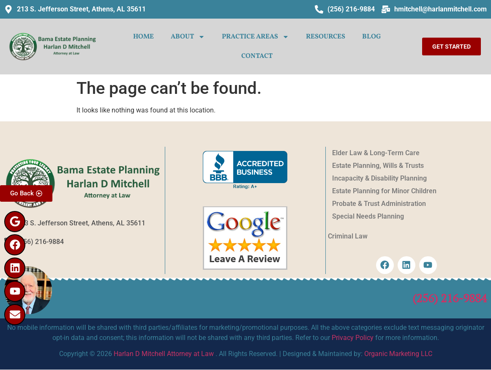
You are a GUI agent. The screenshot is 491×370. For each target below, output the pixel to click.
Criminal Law (348, 236)
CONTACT (257, 56)
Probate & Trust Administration (379, 204)
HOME (143, 36)
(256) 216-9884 (449, 298)
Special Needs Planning (368, 216)
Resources (325, 36)
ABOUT (188, 36)
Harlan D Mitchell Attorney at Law (164, 354)
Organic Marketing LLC (398, 354)
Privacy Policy (353, 338)
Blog (371, 36)
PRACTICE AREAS (255, 36)
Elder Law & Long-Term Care (376, 153)
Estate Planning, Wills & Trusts (378, 166)
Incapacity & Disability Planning (379, 178)
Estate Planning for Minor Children (384, 191)
